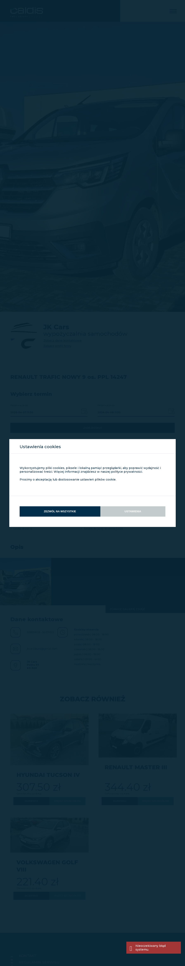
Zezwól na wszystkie (60, 511)
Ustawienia (133, 511)
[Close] (176, 947)
